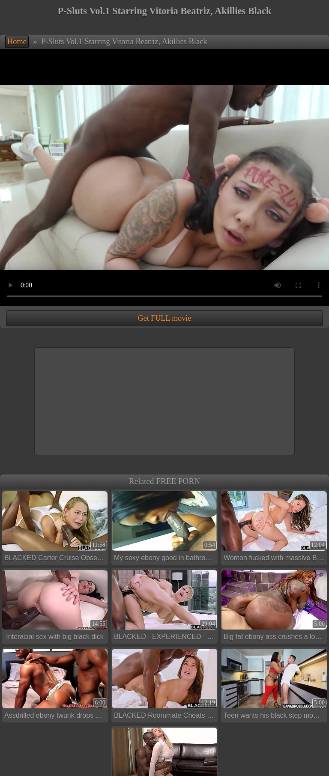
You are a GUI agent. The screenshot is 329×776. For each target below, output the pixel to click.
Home (17, 41)
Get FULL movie (164, 318)
